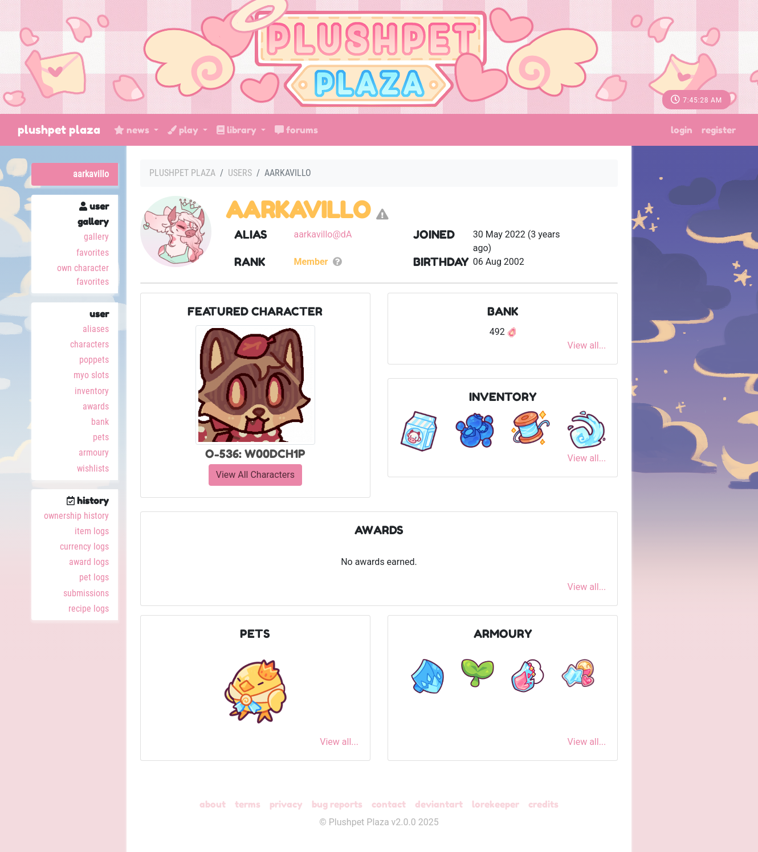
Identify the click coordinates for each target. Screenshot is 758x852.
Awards (96, 406)
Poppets (94, 359)
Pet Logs (94, 577)
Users (240, 172)
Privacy (286, 804)
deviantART (439, 804)
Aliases (96, 328)
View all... (587, 345)
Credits (543, 804)
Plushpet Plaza (59, 130)
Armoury (94, 452)
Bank (100, 421)
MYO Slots (91, 375)
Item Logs (92, 531)
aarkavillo (91, 174)
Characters (89, 344)
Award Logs (89, 561)
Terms (247, 804)
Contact (389, 804)
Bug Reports (337, 804)
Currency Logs (84, 546)
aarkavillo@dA (323, 234)
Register (719, 130)
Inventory (92, 391)
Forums (296, 130)
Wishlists (93, 468)
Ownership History (76, 515)
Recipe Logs (88, 608)
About (212, 804)
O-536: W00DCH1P (255, 454)
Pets (101, 437)
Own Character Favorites (83, 275)
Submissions (86, 593)
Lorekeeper (495, 804)
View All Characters (255, 474)
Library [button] (238, 130)
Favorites (92, 252)
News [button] (133, 130)
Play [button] (184, 130)
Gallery (96, 236)
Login (681, 130)
